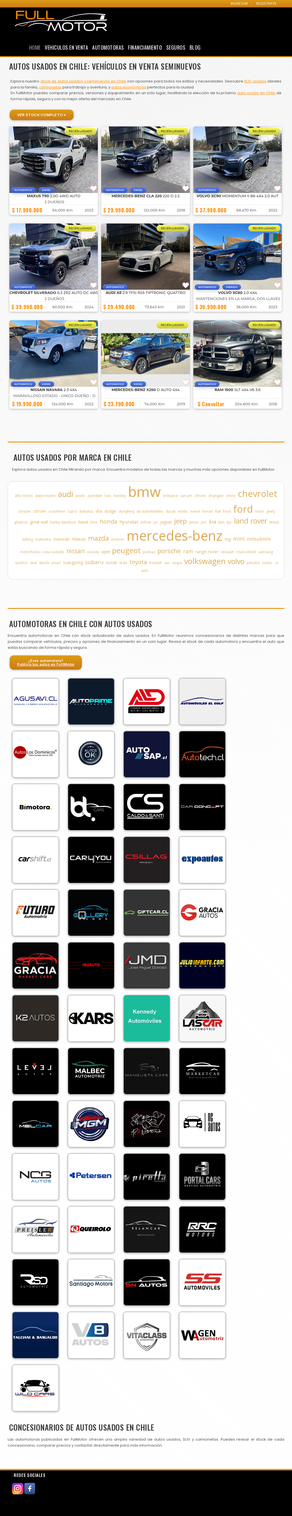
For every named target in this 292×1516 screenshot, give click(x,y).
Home (35, 47)
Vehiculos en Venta (66, 47)
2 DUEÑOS (54, 202)
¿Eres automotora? (46, 662)
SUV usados (255, 81)
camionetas (50, 87)
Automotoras (108, 47)
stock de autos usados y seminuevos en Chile (83, 81)
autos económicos (128, 87)
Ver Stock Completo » (41, 114)
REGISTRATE (266, 3)
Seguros (176, 47)
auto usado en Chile (256, 93)
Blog (195, 47)
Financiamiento (145, 47)
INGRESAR (239, 3)
